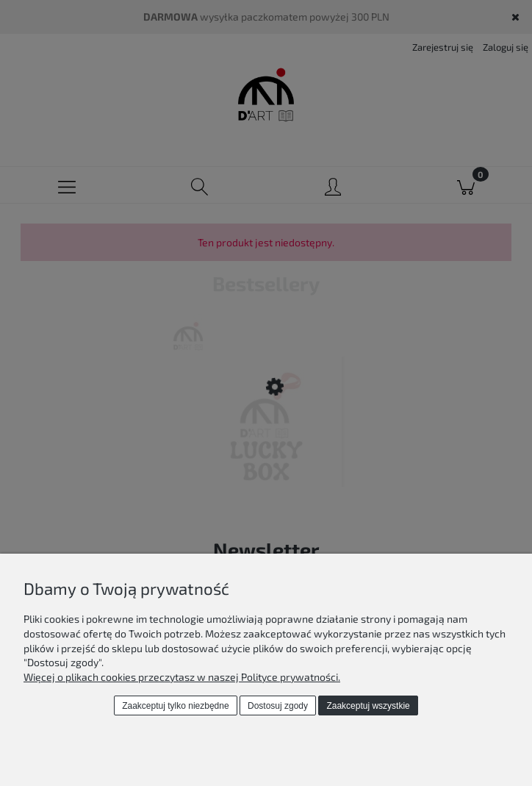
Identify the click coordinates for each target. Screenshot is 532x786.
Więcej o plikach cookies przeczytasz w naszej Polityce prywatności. (182, 677)
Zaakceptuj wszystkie (367, 706)
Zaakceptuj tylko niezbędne (175, 706)
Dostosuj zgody (278, 706)
